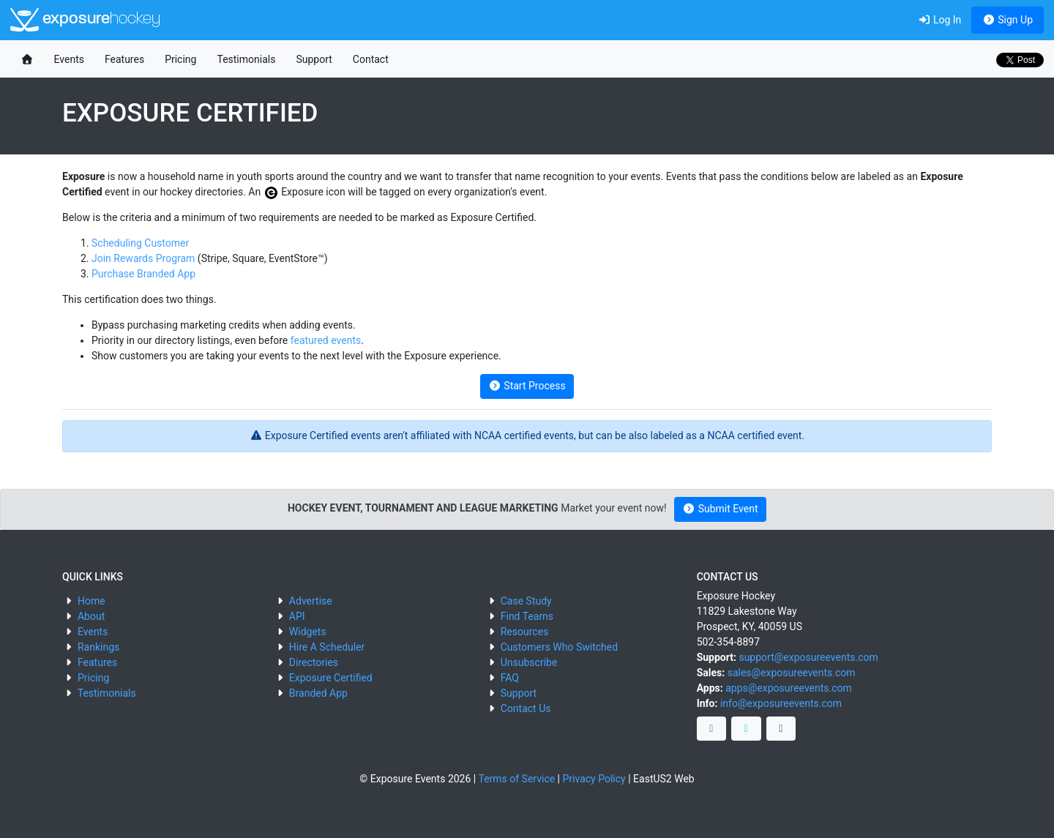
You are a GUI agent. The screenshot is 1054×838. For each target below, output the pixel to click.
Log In (939, 20)
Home (91, 601)
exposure (85, 19)
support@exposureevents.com (808, 657)
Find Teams (527, 616)
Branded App (318, 693)
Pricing (180, 59)
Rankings (98, 647)
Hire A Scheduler (327, 647)
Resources (525, 631)
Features (124, 59)
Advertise (310, 601)
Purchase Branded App (143, 274)
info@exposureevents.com (781, 703)
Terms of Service (516, 779)
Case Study (526, 601)
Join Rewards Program (143, 258)
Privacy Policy (594, 779)
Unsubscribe (529, 662)
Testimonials (246, 59)
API (297, 616)
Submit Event (720, 509)
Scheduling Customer (140, 243)
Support (314, 59)
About (91, 616)
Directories (313, 662)
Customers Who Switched (559, 647)
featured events (326, 340)
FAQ (510, 678)
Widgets (307, 631)
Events (69, 59)
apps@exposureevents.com (788, 688)
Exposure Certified (331, 678)
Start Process (526, 386)
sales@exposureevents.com (792, 672)
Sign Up (1007, 20)
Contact (371, 59)
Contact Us (526, 708)
